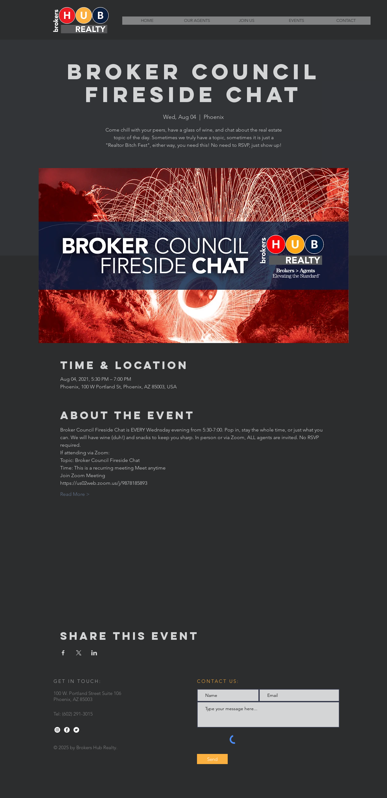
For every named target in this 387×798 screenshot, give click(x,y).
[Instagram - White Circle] (57, 730)
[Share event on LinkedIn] (94, 652)
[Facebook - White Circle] (67, 730)
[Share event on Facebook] (63, 652)
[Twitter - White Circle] (76, 730)
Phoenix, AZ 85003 (73, 699)
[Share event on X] (79, 652)
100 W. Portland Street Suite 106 (87, 693)
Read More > (75, 494)
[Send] (212, 759)
